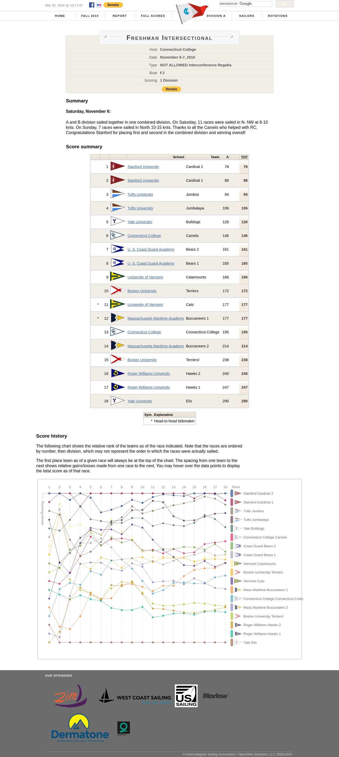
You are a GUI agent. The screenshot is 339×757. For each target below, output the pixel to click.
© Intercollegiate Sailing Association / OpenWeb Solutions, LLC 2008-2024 (237, 754)
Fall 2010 (90, 15)
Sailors (246, 15)
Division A (216, 15)
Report (120, 15)
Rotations (278, 15)
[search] (245, 4)
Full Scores (153, 15)
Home (60, 15)
